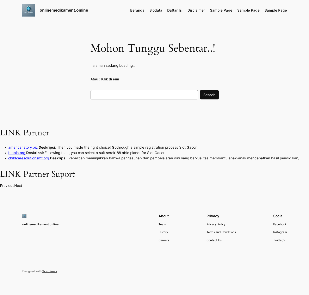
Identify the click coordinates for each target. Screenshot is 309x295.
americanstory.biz (23, 147)
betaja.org (17, 153)
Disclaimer (196, 10)
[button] (7, 186)
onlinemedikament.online (64, 10)
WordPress (49, 271)
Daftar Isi (175, 10)
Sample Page (221, 10)
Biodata (155, 10)
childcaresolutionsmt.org (29, 158)
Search (209, 95)
